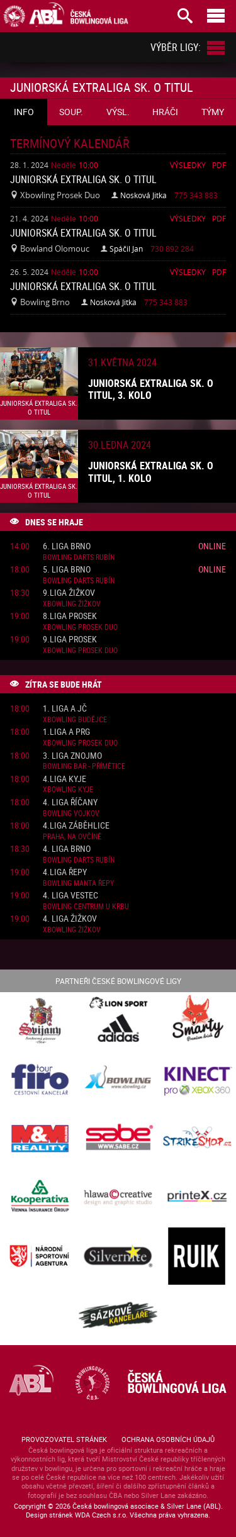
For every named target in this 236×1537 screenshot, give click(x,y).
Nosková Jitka (143, 195)
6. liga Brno (67, 546)
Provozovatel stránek (64, 1439)
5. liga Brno (67, 569)
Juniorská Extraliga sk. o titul (83, 179)
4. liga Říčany (70, 802)
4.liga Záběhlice (76, 825)
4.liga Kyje (64, 779)
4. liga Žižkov (70, 919)
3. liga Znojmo (72, 756)
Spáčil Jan (126, 248)
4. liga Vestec (70, 895)
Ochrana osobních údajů (168, 1439)
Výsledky (188, 165)
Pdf (219, 165)
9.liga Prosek (70, 639)
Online (212, 546)
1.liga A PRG (66, 732)
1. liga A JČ (65, 708)
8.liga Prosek (70, 616)
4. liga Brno (67, 849)
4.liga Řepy (65, 872)
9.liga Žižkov (69, 593)
